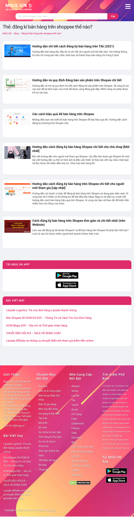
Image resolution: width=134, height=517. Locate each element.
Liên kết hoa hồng (81, 465)
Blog (74, 442)
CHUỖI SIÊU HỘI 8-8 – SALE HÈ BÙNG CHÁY (33, 333)
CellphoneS (78, 423)
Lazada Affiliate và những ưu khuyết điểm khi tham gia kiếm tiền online (49, 340)
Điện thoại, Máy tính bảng (49, 397)
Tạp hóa (43, 418)
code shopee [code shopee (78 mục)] (116, 394)
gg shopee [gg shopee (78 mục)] (115, 398)
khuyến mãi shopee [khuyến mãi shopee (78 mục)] (110, 407)
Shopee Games (80, 461)
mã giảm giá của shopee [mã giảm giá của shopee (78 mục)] (112, 432)
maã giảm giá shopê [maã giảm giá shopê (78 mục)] (117, 419)
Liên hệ (75, 456)
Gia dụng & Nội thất (49, 413)
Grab (74, 433)
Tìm (113, 16)
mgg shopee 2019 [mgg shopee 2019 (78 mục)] (123, 427)
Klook (75, 409)
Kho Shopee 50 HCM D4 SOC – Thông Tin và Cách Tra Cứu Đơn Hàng (48, 318)
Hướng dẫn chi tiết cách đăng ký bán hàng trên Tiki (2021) (73, 46)
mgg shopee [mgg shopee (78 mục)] (124, 423)
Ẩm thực (43, 386)
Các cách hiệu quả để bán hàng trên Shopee (63, 114)
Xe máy (43, 465)
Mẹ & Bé (43, 422)
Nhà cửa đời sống (48, 409)
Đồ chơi (43, 427)
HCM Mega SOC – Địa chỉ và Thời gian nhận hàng (36, 325)
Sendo (75, 391)
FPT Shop (77, 414)
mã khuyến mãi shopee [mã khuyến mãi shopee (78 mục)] (111, 448)
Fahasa (75, 428)
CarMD (75, 470)
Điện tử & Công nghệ (50, 391)
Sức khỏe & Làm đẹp (50, 432)
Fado (74, 418)
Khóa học (44, 446)
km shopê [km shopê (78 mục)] (109, 415)
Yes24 (75, 405)
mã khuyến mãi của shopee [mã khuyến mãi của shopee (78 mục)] (118, 444)
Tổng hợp (44, 469)
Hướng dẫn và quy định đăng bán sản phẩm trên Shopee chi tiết (77, 80)
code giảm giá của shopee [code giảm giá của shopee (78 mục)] (113, 386)
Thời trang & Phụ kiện (50, 437)
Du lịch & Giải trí (47, 441)
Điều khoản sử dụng (82, 451)
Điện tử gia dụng (47, 404)
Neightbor (77, 475)
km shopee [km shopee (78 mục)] (116, 411)
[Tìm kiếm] (61, 16)
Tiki (73, 400)
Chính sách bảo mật (82, 446)
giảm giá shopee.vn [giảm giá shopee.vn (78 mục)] (119, 403)
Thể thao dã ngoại (48, 460)
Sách (41, 455)
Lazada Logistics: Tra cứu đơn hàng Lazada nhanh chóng (41, 310)
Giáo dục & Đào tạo (49, 450)
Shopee (76, 386)
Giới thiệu (77, 437)
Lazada (75, 395)
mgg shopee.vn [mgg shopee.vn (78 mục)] (108, 427)
